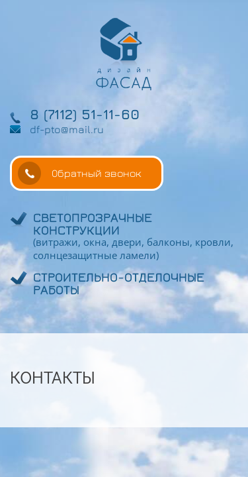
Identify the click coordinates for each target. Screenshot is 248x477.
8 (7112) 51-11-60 (85, 114)
